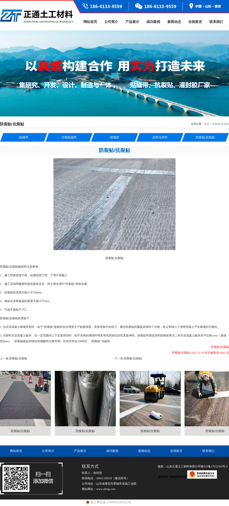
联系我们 (216, 22)
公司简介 (111, 22)
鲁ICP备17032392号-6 (214, 466)
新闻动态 (174, 22)
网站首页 (90, 22)
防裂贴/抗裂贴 (18, 358)
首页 (206, 124)
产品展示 (132, 22)
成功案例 (153, 22)
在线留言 (195, 22)
